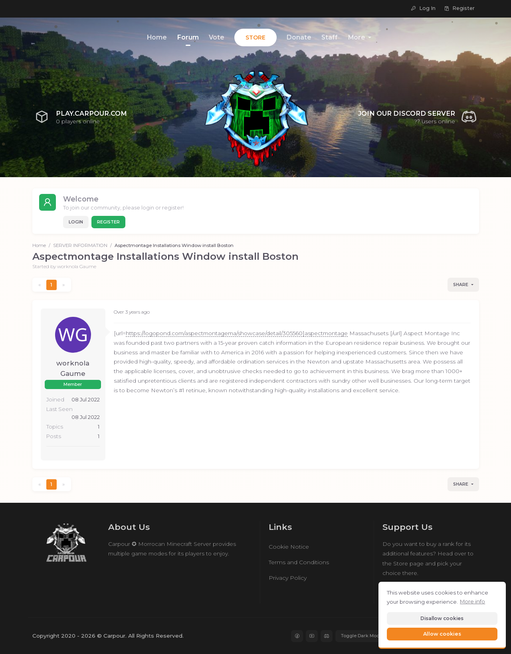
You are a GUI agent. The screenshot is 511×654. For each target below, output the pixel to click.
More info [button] (472, 601)
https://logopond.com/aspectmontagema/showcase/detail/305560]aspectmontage (237, 333)
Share (460, 284)
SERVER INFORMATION (80, 245)
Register (108, 222)
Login (76, 222)
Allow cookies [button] (442, 634)
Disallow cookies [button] (441, 618)
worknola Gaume (76, 266)
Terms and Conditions (299, 562)
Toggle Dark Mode (361, 635)
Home (39, 245)
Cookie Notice (289, 546)
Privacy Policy (288, 577)
